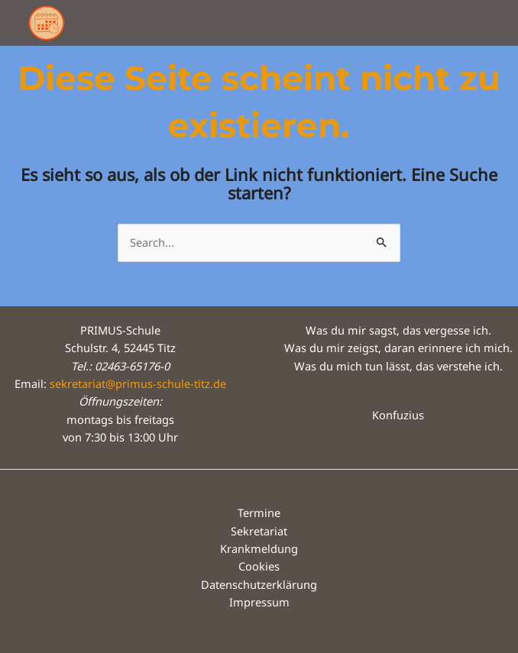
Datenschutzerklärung (259, 584)
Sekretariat (259, 530)
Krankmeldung (259, 548)
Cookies (259, 566)
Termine (259, 512)
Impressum (259, 601)
